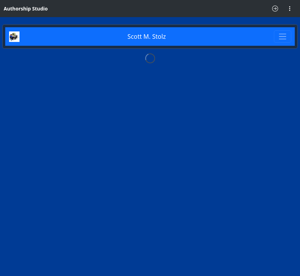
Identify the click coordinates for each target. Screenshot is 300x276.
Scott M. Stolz (147, 36)
